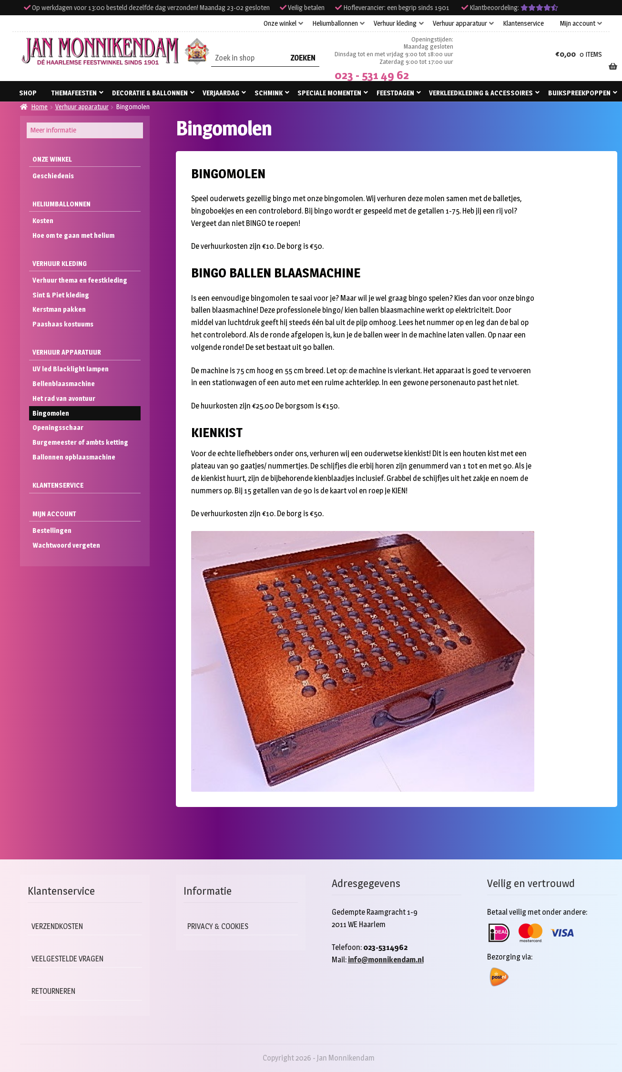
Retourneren (55, 991)
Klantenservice (523, 23)
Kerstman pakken (59, 309)
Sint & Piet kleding (60, 295)
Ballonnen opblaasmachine (73, 457)
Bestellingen (51, 530)
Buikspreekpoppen (579, 93)
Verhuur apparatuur (460, 23)
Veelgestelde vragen (69, 958)
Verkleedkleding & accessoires (481, 93)
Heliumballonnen (335, 23)
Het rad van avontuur (63, 398)
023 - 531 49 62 (372, 75)
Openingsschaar (57, 427)
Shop (28, 93)
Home (39, 106)
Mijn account (577, 23)
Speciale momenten (329, 93)
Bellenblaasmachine (63, 383)
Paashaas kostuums (62, 324)
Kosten (42, 220)
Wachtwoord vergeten (66, 545)
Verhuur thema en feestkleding (79, 280)
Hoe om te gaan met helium (73, 235)
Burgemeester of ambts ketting (80, 442)
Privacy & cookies (220, 926)
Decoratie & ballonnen (150, 93)
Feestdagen (395, 93)
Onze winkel (280, 23)
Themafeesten (74, 93)
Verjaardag (221, 93)
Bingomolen (50, 413)
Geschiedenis (53, 176)
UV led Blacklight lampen (70, 369)
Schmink (269, 93)
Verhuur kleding (395, 23)
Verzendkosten (59, 926)
